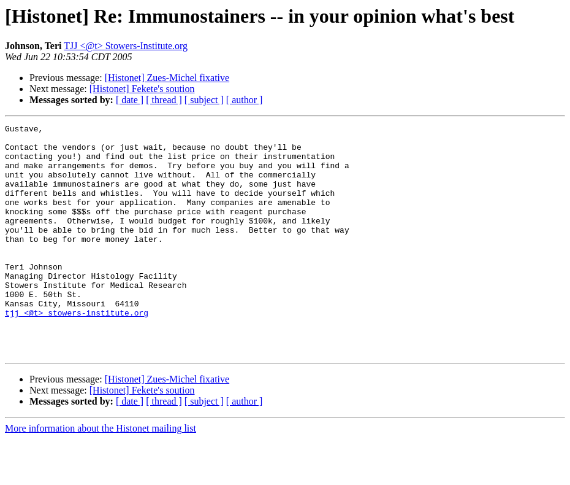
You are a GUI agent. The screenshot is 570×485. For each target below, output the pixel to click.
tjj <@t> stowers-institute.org (76, 351)
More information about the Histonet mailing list (100, 474)
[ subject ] (204, 100)
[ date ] (129, 100)
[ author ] (244, 100)
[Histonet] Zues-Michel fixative (167, 77)
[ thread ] (164, 100)
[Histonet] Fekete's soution (142, 88)
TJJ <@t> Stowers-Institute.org (126, 46)
